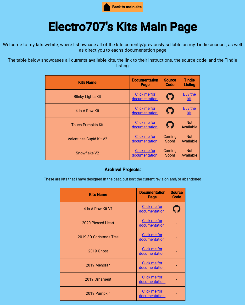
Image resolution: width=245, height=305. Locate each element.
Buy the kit (189, 96)
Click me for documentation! (145, 96)
